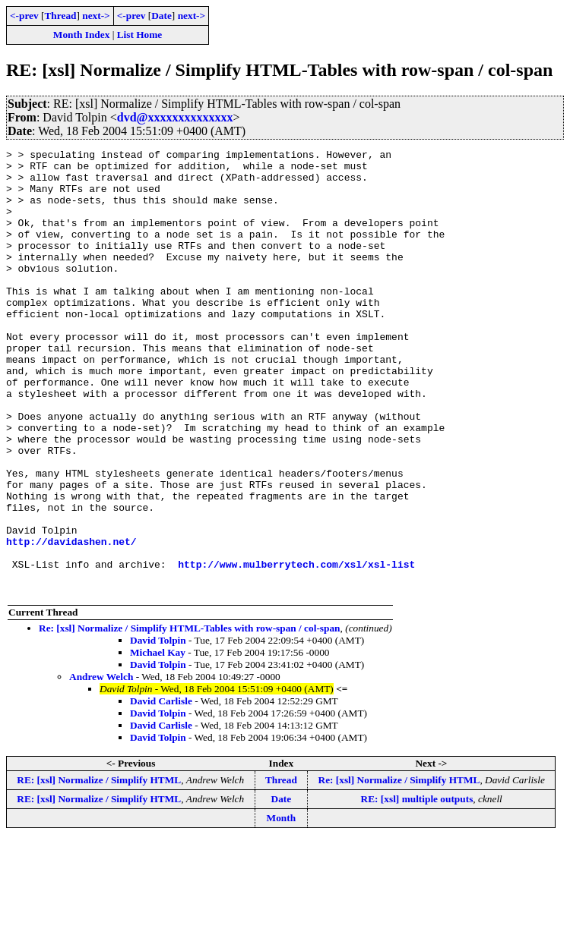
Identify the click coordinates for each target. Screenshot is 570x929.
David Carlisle (161, 789)
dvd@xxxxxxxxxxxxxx (175, 117)
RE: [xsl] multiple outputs (417, 887)
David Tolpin (158, 729)
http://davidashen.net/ (71, 621)
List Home (140, 34)
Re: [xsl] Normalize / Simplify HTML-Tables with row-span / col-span (189, 717)
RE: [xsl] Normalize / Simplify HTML (99, 868)
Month (281, 906)
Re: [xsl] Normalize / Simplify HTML (399, 868)
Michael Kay (157, 741)
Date (161, 15)
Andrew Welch (101, 765)
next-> (95, 15)
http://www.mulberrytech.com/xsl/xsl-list (296, 648)
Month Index (81, 34)
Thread (60, 15)
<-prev (24, 15)
